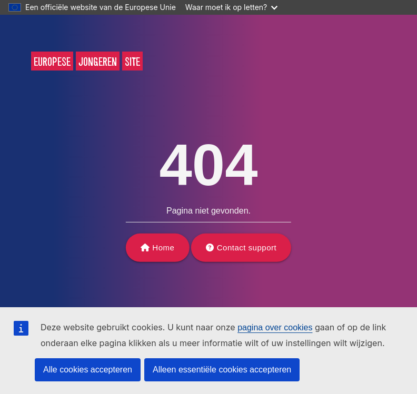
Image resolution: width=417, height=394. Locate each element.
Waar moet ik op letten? (231, 7)
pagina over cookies (274, 327)
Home (163, 247)
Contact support (246, 247)
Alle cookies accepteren (87, 369)
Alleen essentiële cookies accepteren (222, 369)
